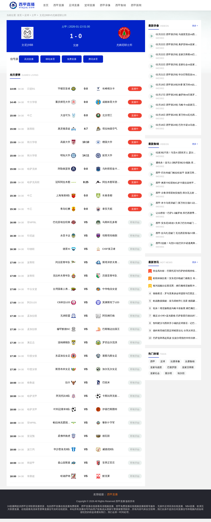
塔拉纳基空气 (109, 128)
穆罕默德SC (63, 329)
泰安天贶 (107, 208)
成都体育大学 (109, 101)
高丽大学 (65, 142)
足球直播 (74, 5)
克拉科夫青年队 (61, 275)
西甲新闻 (136, 5)
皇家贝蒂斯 (188, 367)
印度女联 (32, 355)
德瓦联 (106, 435)
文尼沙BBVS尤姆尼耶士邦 (53, 15)
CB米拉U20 (63, 302)
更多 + (195, 26)
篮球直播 (89, 5)
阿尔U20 (32, 302)
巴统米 (106, 382)
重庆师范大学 (62, 101)
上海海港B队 (63, 195)
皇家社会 (155, 373)
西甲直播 (58, 5)
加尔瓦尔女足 (109, 369)
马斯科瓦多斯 (109, 222)
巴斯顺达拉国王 (111, 329)
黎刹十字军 (108, 422)
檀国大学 (107, 142)
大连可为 (65, 115)
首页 (45, 5)
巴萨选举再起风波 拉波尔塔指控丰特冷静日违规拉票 (180, 338)
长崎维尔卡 (108, 88)
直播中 (134, 88)
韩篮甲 (31, 462)
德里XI (66, 248)
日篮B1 (31, 88)
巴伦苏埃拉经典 (61, 222)
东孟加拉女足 (62, 355)
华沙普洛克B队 (62, 449)
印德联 (31, 249)
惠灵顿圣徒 (64, 128)
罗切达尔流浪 (109, 342)
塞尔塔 (168, 373)
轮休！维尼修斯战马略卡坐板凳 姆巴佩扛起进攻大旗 (180, 308)
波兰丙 (31, 449)
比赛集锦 (190, 361)
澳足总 (31, 342)
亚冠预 (31, 436)
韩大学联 (32, 142)
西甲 (152, 361)
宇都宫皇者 (64, 88)
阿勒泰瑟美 (64, 168)
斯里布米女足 (62, 369)
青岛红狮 (65, 208)
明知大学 (65, 155)
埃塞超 (31, 476)
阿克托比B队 (63, 395)
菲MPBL (31, 222)
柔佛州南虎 (64, 435)
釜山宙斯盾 (64, 462)
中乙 (29, 115)
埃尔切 (181, 373)
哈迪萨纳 (65, 476)
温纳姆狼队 (64, 342)
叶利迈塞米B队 (62, 409)
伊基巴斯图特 (109, 409)
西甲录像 (105, 5)
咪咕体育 (50, 59)
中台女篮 (32, 289)
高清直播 (28, 59)
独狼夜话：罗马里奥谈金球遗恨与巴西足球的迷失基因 (180, 293)
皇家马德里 (156, 367)
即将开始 (134, 222)
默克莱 (106, 476)
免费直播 (71, 59)
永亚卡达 (65, 235)
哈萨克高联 (33, 182)
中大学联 (32, 102)
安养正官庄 (108, 462)
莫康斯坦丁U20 (110, 302)
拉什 (67, 382)
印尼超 (31, 235)
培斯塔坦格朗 (109, 235)
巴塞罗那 (172, 367)
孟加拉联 (32, 315)
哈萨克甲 (32, 396)
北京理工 (107, 115)
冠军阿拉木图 (62, 182)
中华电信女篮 (109, 288)
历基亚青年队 (109, 275)
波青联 (31, 262)
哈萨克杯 (32, 168)
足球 (26, 15)
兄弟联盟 (65, 315)
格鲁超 (31, 382)
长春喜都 (107, 195)
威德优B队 (108, 449)
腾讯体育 (93, 59)
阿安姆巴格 (108, 315)
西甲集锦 (120, 5)
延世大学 (107, 155)
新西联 (31, 128)
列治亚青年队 (62, 262)
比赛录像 (175, 361)
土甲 (34, 15)
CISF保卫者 (108, 248)
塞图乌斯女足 (109, 355)
